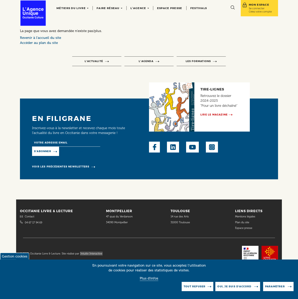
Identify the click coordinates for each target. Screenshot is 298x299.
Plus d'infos (149, 279)
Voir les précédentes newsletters (60, 166)
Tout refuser (194, 287)
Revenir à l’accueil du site (40, 38)
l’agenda (146, 61)
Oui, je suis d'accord (234, 287)
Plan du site (242, 222)
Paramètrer (275, 287)
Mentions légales (245, 216)
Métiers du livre (72, 8)
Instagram (212, 147)
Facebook (154, 147)
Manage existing (75, 151)
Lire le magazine (214, 114)
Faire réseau (109, 8)
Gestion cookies (14, 257)
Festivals (198, 8)
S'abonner (42, 151)
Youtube (192, 147)
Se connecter (256, 8)
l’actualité (94, 61)
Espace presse (169, 8)
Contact (29, 216)
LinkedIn (173, 147)
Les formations (198, 61)
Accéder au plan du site (39, 43)
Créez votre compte (260, 11)
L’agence (139, 8)
